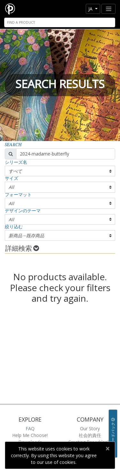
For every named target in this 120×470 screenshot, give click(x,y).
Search (13, 145)
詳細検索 (22, 248)
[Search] (59, 22)
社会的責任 (90, 435)
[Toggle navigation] (108, 9)
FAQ (30, 428)
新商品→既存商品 (26, 235)
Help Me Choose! (30, 435)
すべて (15, 171)
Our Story (90, 428)
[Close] (107, 448)
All (11, 187)
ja (91, 9)
